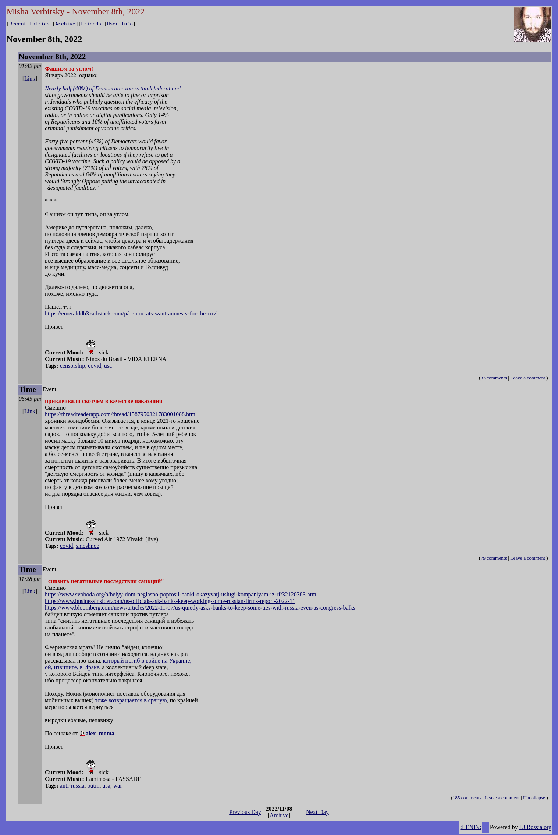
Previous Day (245, 813)
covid (94, 367)
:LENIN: (470, 828)
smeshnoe (87, 547)
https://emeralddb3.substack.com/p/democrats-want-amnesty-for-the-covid (133, 314)
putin (94, 787)
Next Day (317, 813)
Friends (91, 24)
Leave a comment (527, 379)
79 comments (493, 559)
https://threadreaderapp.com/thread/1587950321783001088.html (121, 415)
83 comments (493, 379)
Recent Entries (29, 24)
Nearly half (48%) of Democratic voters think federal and (113, 89)
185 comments (467, 799)
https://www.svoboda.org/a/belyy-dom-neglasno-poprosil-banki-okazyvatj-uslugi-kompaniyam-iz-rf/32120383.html (181, 595)
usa (108, 367)
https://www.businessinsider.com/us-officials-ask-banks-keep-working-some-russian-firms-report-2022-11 (170, 602)
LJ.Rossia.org (535, 828)
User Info (120, 24)
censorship (72, 367)
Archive (65, 24)
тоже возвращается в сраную (131, 701)
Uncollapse (534, 799)
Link (29, 79)
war (117, 787)
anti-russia (72, 787)
